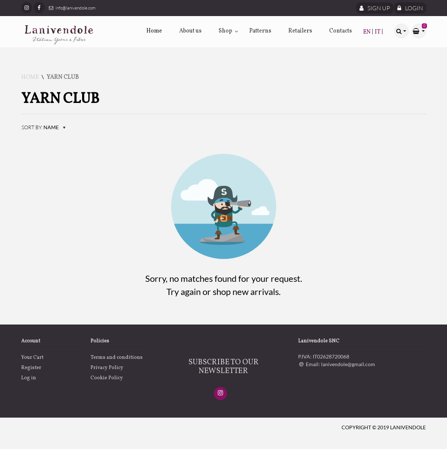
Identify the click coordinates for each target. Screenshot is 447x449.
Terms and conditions (116, 357)
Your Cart (32, 357)
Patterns (260, 31)
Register (31, 367)
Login (410, 8)
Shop (225, 31)
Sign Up (374, 8)
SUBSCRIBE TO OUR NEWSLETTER (223, 367)
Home (154, 31)
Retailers (300, 31)
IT (378, 32)
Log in (28, 378)
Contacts (340, 31)
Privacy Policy (106, 367)
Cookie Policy (106, 378)
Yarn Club (63, 77)
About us (190, 31)
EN (367, 32)
